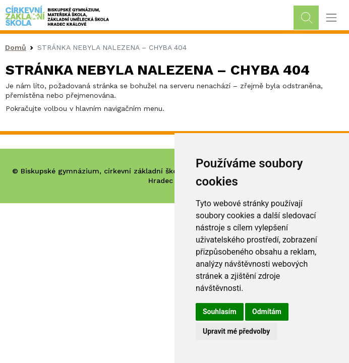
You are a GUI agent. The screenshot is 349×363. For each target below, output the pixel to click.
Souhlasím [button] (220, 312)
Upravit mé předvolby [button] (236, 331)
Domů (15, 47)
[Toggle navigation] (331, 18)
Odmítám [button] (266, 312)
